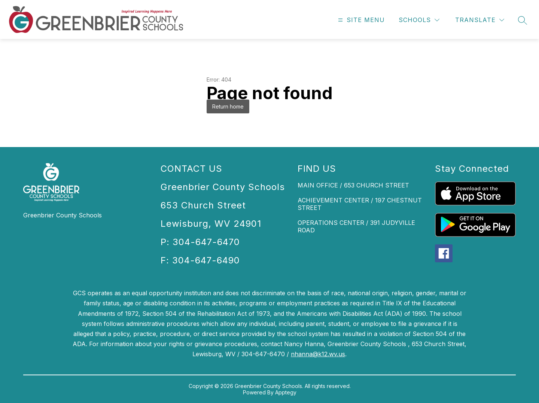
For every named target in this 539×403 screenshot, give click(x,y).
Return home (228, 106)
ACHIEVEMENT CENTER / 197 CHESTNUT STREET (360, 203)
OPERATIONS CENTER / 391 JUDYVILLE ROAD (356, 226)
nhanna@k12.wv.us (318, 354)
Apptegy (285, 392)
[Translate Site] (479, 20)
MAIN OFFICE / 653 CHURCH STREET (353, 185)
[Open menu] (360, 20)
